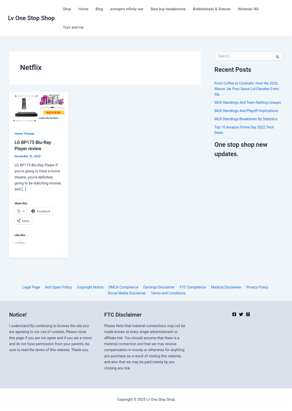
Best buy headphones (168, 9)
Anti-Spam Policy (60, 287)
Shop (67, 9)
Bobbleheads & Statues (212, 9)
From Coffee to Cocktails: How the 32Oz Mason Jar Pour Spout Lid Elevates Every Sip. (247, 88)
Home (83, 9)
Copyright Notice (90, 287)
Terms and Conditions (168, 293)
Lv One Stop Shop (31, 18)
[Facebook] (234, 314)
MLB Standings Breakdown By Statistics (246, 119)
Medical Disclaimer (224, 287)
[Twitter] (241, 314)
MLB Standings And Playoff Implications (247, 111)
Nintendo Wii (248, 9)
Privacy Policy (254, 287)
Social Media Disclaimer (127, 293)
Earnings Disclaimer (158, 287)
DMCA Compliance (123, 287)
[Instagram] (248, 314)
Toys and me (73, 27)
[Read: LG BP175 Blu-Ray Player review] (38, 108)
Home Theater (25, 133)
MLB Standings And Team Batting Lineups (248, 102)
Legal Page (33, 287)
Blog (99, 9)
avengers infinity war (126, 9)
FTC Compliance (191, 287)
